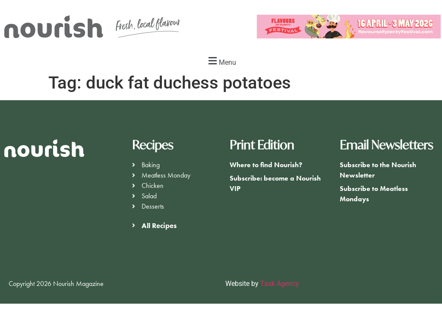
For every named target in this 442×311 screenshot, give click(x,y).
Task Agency (279, 283)
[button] (221, 61)
